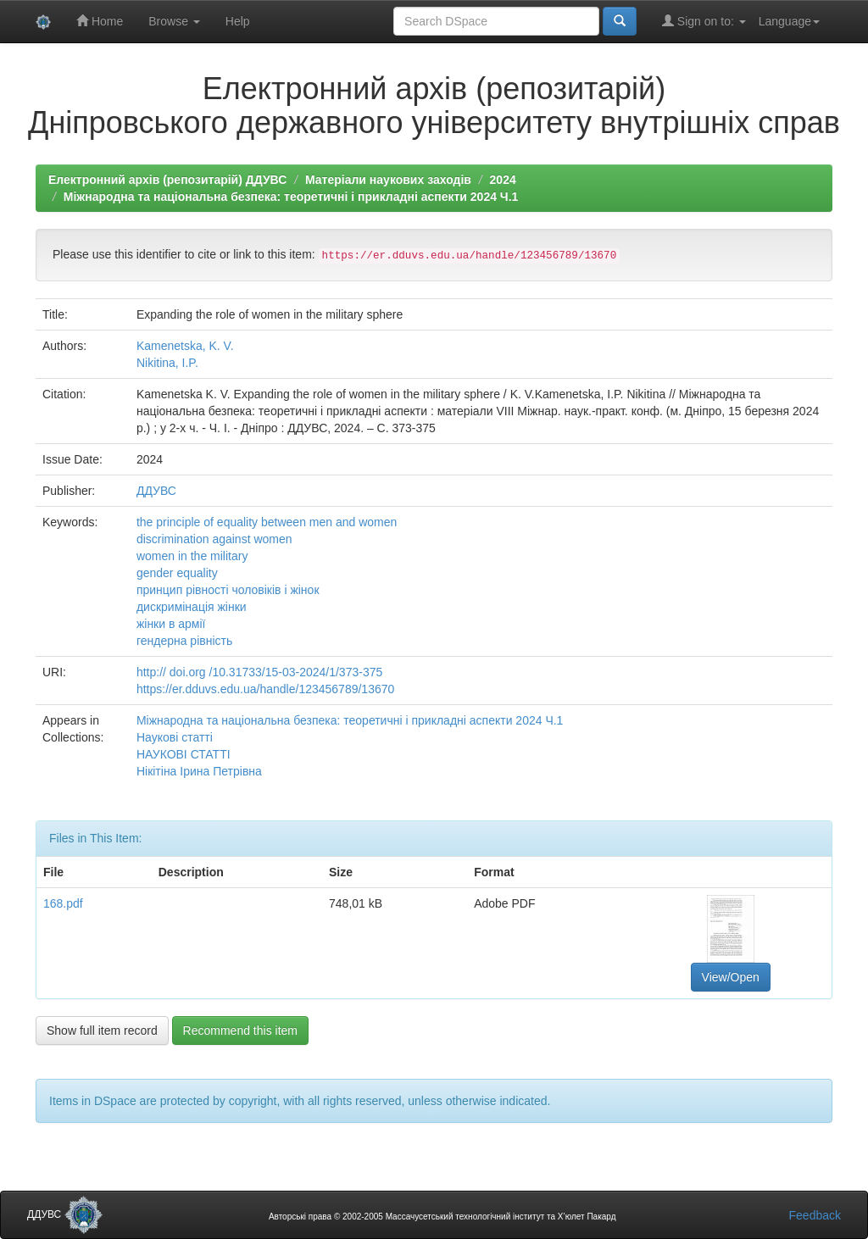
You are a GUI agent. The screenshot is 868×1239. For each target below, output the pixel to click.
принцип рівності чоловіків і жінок (228, 590)
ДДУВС (156, 490)
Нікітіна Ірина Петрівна (199, 771)
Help (237, 21)
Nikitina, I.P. (167, 362)
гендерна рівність (184, 640)
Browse (174, 21)
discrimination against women (214, 539)
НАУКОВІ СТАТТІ (183, 754)
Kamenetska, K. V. (185, 346)
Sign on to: (704, 21)
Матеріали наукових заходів (388, 179)
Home (99, 21)
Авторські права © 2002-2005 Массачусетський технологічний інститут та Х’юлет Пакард (442, 1216)
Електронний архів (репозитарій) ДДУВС (167, 179)
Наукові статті (174, 737)
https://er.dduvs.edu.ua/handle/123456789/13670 (265, 689)
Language (789, 21)
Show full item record (102, 1030)
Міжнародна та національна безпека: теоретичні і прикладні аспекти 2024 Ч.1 (291, 196)
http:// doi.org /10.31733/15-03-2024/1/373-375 (259, 672)
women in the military (192, 556)
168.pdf (63, 903)
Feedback (815, 1215)
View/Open (731, 977)
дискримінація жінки (191, 607)
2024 (503, 179)
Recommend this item (240, 1030)
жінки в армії (171, 624)
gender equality (177, 573)
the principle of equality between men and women (266, 522)
